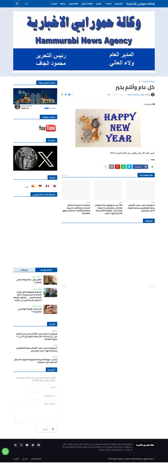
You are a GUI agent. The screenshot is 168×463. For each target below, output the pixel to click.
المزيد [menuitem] (54, 4)
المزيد (26, 187)
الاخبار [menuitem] (108, 4)
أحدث (151, 286)
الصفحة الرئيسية (149, 81)
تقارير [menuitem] (98, 4)
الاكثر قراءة (46, 270)
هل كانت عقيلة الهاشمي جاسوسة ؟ (29, 310)
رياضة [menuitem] (62, 4)
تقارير (139, 81)
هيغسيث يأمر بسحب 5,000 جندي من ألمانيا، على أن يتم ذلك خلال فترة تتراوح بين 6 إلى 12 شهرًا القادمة (36, 336)
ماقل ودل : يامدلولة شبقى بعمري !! (29, 281)
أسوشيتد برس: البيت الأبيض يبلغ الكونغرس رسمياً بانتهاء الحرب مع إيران (141, 208)
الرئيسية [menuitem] (118, 4)
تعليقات (24, 270)
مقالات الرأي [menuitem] (87, 4)
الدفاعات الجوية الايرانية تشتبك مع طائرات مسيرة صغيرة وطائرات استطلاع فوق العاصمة (76, 209)
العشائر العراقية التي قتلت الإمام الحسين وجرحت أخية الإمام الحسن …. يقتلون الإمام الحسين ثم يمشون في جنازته (27, 296)
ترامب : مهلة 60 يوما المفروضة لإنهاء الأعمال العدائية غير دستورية (35, 361)
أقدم (64, 286)
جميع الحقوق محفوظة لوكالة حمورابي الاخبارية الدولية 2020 (131, 459)
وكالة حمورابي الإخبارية (141, 3)
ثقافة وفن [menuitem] (73, 4)
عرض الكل (64, 175)
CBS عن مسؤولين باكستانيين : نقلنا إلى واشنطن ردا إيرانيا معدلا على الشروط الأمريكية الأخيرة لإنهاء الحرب (108, 209)
